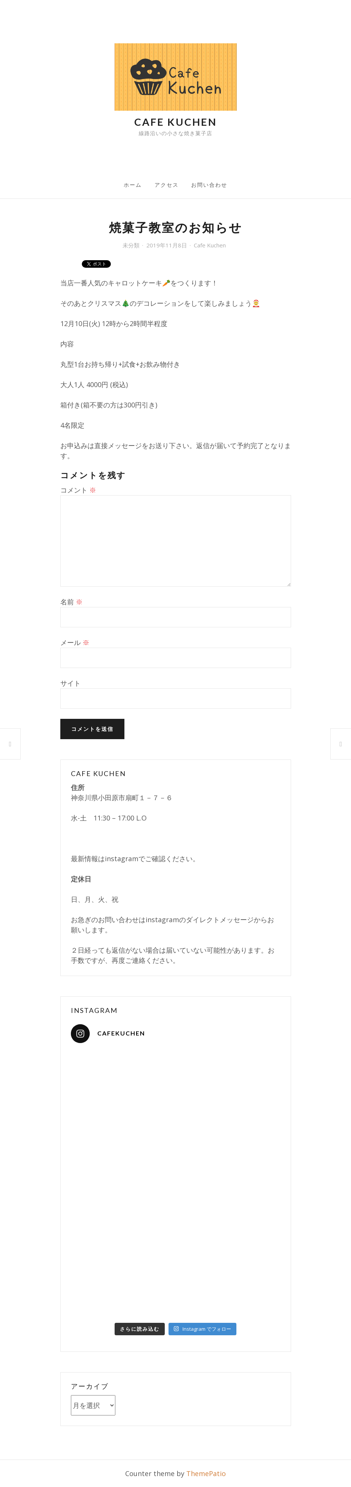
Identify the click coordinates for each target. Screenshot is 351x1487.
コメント (78, 489)
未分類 (131, 245)
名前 (71, 601)
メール (74, 642)
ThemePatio (206, 1473)
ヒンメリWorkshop (341, 743)
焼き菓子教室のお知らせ (10, 744)
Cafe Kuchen (175, 122)
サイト (70, 683)
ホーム (133, 185)
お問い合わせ (209, 185)
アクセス (167, 185)
